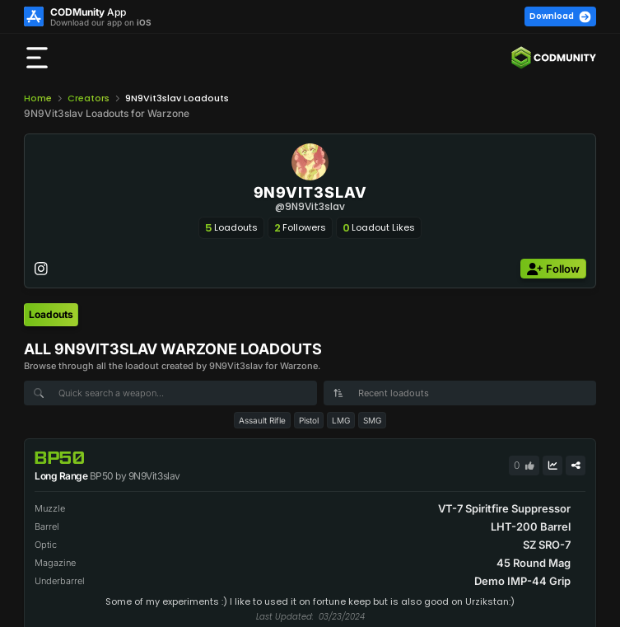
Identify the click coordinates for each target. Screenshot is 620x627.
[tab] (51, 314)
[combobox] (460, 393)
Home (38, 98)
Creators (89, 98)
